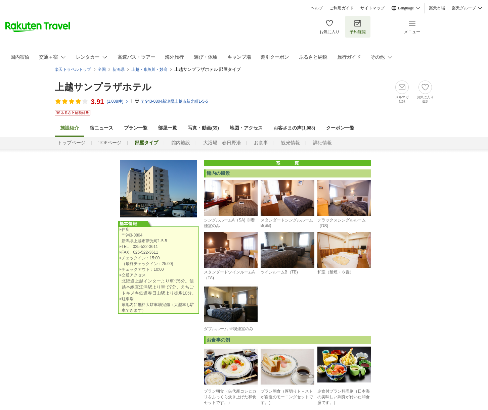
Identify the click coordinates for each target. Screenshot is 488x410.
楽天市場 (437, 8)
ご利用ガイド (341, 8)
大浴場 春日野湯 (222, 142)
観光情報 (290, 142)
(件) (117, 101)
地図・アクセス (246, 128)
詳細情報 (322, 142)
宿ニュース (101, 128)
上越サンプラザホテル (103, 87)
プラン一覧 (135, 128)
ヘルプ (317, 8)
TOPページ (110, 142)
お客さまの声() (294, 128)
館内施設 (180, 142)
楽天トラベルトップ (73, 69)
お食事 (261, 142)
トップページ (71, 142)
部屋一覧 (167, 128)
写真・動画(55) (203, 128)
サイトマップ (372, 8)
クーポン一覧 (340, 128)
